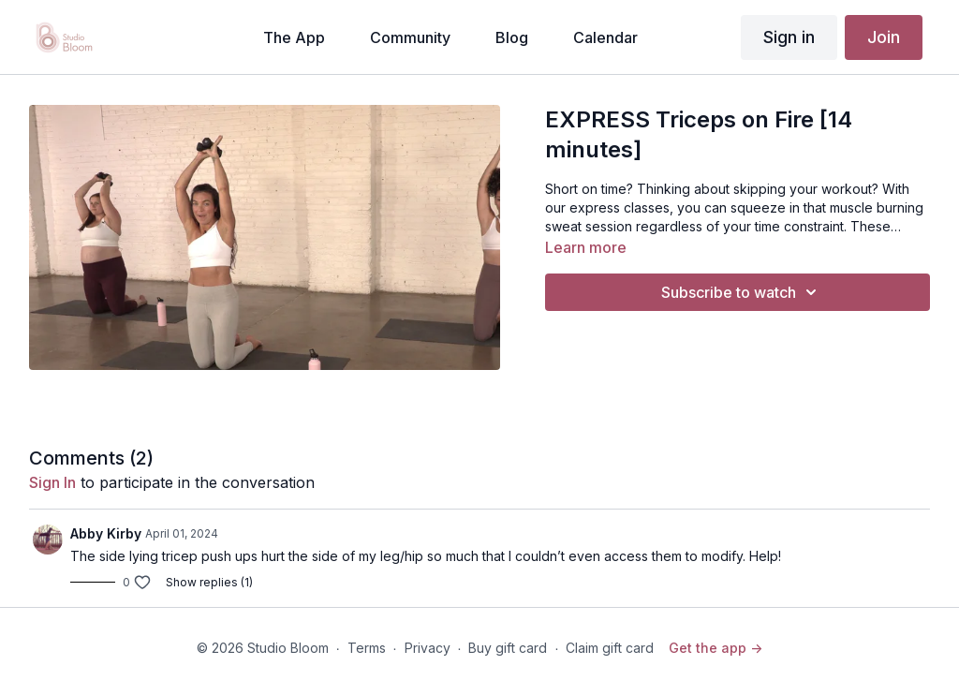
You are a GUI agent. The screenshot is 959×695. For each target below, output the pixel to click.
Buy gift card (507, 648)
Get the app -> (715, 648)
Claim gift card (610, 648)
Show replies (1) (209, 582)
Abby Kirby (105, 533)
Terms (366, 648)
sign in (52, 482)
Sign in (789, 37)
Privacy (427, 648)
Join (883, 37)
